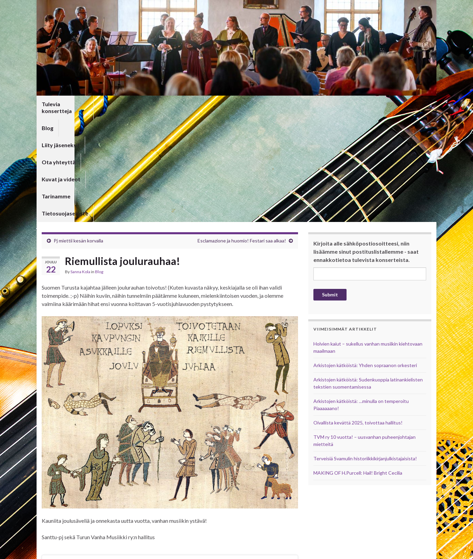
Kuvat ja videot (236, 104)
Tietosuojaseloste (329, 104)
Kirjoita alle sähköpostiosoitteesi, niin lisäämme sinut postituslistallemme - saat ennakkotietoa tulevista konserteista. (366, 142)
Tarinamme (280, 104)
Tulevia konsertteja (66, 104)
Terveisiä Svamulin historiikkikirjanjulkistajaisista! (365, 349)
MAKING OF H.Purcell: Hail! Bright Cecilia (357, 363)
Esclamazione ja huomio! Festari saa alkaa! (242, 131)
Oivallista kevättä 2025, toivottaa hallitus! (358, 313)
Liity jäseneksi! (143, 104)
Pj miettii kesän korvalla (78, 131)
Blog (107, 104)
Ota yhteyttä (189, 104)
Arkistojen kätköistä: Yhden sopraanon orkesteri (365, 256)
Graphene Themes (89, 550)
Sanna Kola (80, 162)
